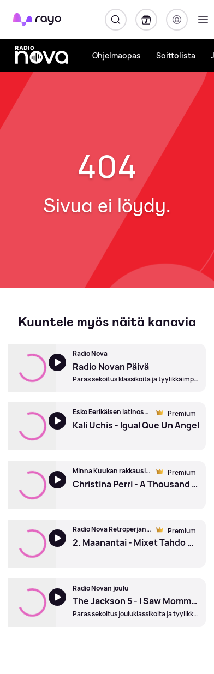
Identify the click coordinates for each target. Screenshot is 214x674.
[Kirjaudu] (177, 20)
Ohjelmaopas (116, 55)
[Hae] (116, 20)
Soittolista (175, 55)
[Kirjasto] (146, 20)
